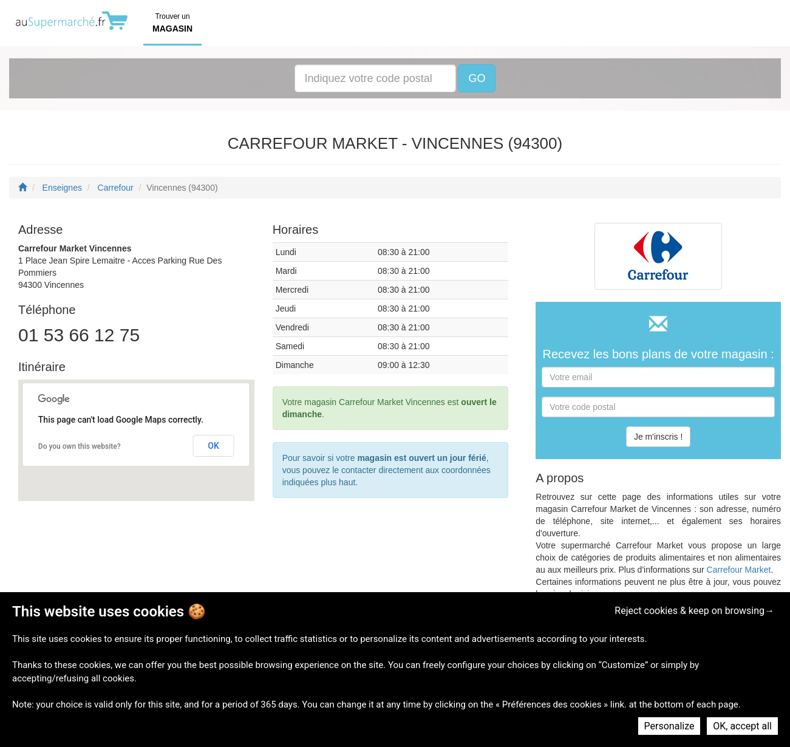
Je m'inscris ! (658, 437)
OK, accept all (742, 726)
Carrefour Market (739, 570)
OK (213, 446)
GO (476, 78)
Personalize (669, 726)
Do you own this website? (79, 446)
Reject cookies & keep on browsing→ (694, 610)
